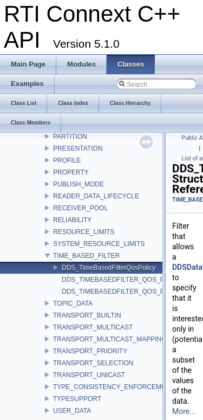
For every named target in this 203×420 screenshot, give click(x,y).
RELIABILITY (72, 220)
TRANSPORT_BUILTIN (87, 315)
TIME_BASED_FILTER (86, 256)
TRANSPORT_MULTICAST (93, 327)
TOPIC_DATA (73, 303)
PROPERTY (71, 172)
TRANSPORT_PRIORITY (90, 351)
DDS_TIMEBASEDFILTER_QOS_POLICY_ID (128, 279)
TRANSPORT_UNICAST (89, 375)
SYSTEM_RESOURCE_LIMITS (99, 244)
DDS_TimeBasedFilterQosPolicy (108, 268)
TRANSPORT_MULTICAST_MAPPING (110, 339)
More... (183, 411)
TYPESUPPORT (77, 399)
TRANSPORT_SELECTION (93, 363)
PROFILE (67, 160)
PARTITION (70, 136)
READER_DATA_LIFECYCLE (96, 196)
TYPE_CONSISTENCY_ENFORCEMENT (113, 387)
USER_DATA (72, 411)
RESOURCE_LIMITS (83, 232)
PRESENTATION (78, 148)
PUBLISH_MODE (78, 184)
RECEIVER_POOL (80, 208)
